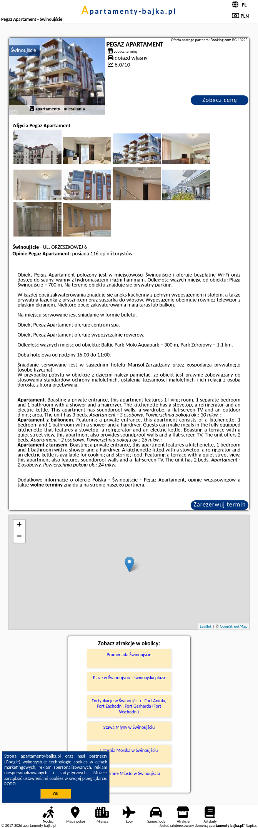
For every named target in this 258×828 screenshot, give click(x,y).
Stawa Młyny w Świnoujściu (129, 727)
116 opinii (101, 253)
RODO (10, 783)
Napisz (251, 825)
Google (12, 762)
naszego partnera (125, 484)
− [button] (19, 537)
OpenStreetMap (234, 626)
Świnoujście (24, 50)
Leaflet (205, 626)
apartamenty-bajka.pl (129, 11)
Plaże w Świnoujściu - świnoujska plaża (129, 677)
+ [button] (19, 525)
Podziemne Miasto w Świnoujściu (129, 773)
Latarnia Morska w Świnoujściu (129, 750)
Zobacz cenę (219, 99)
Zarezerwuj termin (220, 504)
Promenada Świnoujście (129, 654)
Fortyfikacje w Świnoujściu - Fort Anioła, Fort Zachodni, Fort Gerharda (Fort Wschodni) (129, 706)
